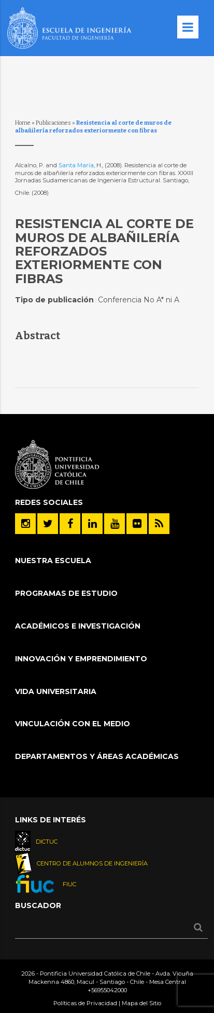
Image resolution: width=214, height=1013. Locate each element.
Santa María (76, 165)
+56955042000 (107, 990)
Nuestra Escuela (53, 560)
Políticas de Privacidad (85, 1003)
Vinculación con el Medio (72, 723)
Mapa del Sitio (141, 1003)
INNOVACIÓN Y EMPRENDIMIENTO (81, 658)
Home (23, 122)
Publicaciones (53, 122)
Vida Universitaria (55, 691)
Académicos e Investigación (77, 626)
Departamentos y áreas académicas (97, 756)
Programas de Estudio (66, 593)
